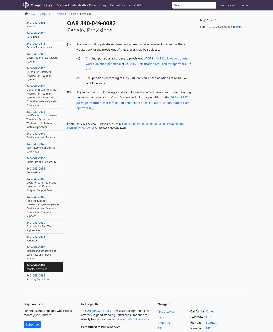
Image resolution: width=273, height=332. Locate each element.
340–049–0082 (36, 267)
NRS (208, 328)
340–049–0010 (35, 35)
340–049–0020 (42, 57)
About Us (164, 323)
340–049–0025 (39, 73)
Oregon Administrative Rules (77, 5)
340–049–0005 (35, 24)
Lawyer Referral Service (131, 319)
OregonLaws (41, 5)
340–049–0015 (39, 45)
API (160, 328)
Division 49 (61, 14)
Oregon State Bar (98, 311)
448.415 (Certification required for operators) (156, 64)
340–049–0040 (41, 135)
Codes (210, 311)
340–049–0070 (39, 226)
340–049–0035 (41, 119)
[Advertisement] (223, 89)
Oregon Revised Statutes (115, 5)
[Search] (194, 5)
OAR (33, 14)
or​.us (238, 26)
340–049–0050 (41, 160)
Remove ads (228, 5)
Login (244, 5)
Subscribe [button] (32, 324)
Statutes (211, 322)
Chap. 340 (45, 14)
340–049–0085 (37, 277)
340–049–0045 (40, 147)
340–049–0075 (35, 238)
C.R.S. (209, 317)
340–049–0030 (42, 95)
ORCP (138, 5)
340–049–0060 (41, 184)
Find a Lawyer (167, 312)
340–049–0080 (41, 252)
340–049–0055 (35, 170)
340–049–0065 (43, 206)
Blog (161, 317)
